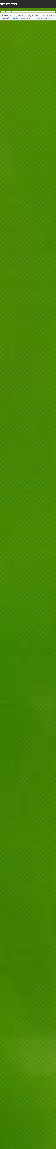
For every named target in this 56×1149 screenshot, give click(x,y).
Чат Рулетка (8, 4)
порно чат (15, 18)
